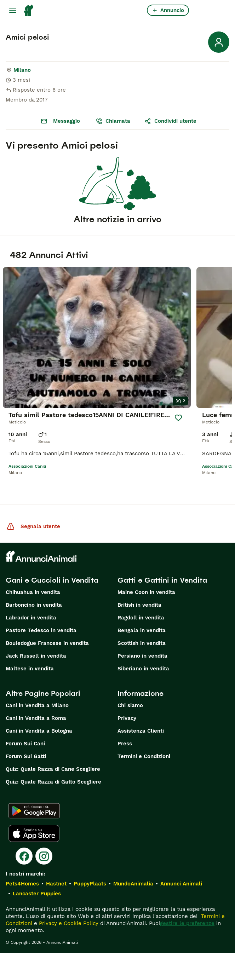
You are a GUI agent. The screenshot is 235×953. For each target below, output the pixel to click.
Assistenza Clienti (141, 731)
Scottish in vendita (142, 643)
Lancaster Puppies (37, 893)
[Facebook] (24, 856)
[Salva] (178, 418)
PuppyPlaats (90, 883)
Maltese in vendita (30, 668)
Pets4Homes (22, 883)
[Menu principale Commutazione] (13, 10)
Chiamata (113, 121)
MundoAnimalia (133, 883)
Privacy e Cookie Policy (67, 923)
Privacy (127, 718)
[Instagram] (43, 856)
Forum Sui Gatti (26, 756)
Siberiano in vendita (143, 668)
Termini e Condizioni (144, 756)
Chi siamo (130, 705)
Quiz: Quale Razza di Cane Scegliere (53, 769)
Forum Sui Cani (25, 743)
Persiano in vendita (142, 656)
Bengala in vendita (142, 630)
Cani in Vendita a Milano (37, 705)
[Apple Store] (34, 833)
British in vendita (139, 605)
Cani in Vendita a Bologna (39, 731)
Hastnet (56, 883)
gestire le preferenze (187, 923)
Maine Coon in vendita (146, 592)
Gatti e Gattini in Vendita (162, 580)
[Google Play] (34, 810)
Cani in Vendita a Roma (36, 718)
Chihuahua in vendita (33, 592)
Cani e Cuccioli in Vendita (52, 580)
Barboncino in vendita (34, 605)
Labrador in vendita (31, 617)
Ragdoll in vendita (141, 617)
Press (125, 743)
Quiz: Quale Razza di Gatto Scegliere (53, 782)
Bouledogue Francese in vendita (47, 643)
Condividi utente (170, 121)
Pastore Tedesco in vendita (41, 630)
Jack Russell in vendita (36, 656)
